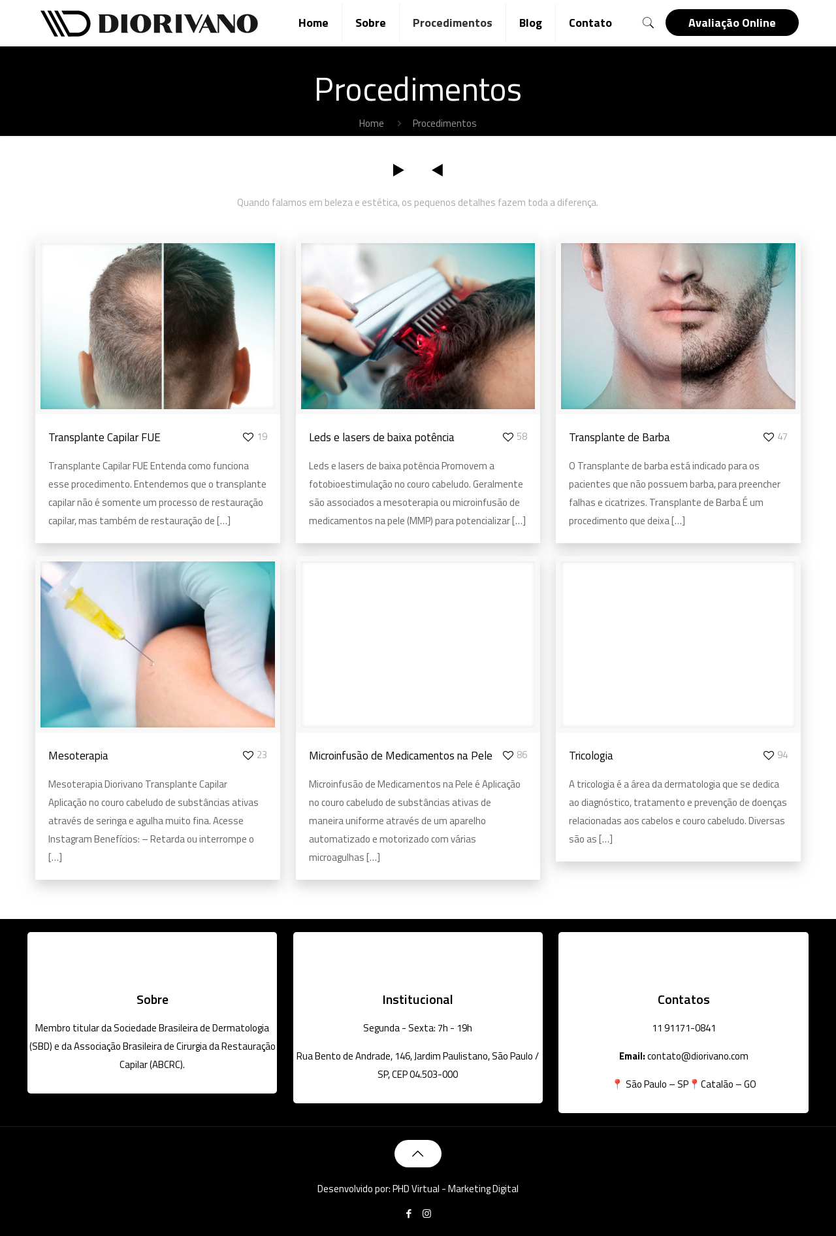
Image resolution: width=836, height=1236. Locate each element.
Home (371, 123)
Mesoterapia (78, 755)
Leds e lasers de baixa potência (382, 437)
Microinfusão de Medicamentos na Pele (400, 755)
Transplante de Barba (619, 437)
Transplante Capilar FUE (104, 437)
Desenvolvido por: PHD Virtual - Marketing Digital (418, 1188)
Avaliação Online (732, 22)
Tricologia (591, 755)
